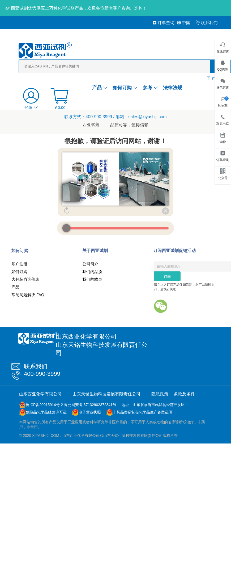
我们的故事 (92, 279)
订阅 (167, 277)
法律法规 (172, 87)
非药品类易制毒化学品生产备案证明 (142, 412)
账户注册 (19, 264)
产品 (99, 87)
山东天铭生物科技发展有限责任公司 (106, 394)
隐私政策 (159, 394)
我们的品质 (92, 271)
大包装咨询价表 (25, 279)
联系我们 (207, 22)
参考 (150, 87)
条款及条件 (184, 394)
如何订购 (125, 87)
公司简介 (90, 264)
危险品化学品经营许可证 (46, 412)
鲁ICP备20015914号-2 (44, 405)
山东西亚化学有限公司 (40, 394)
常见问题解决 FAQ (27, 294)
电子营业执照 (90, 412)
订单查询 (163, 22)
